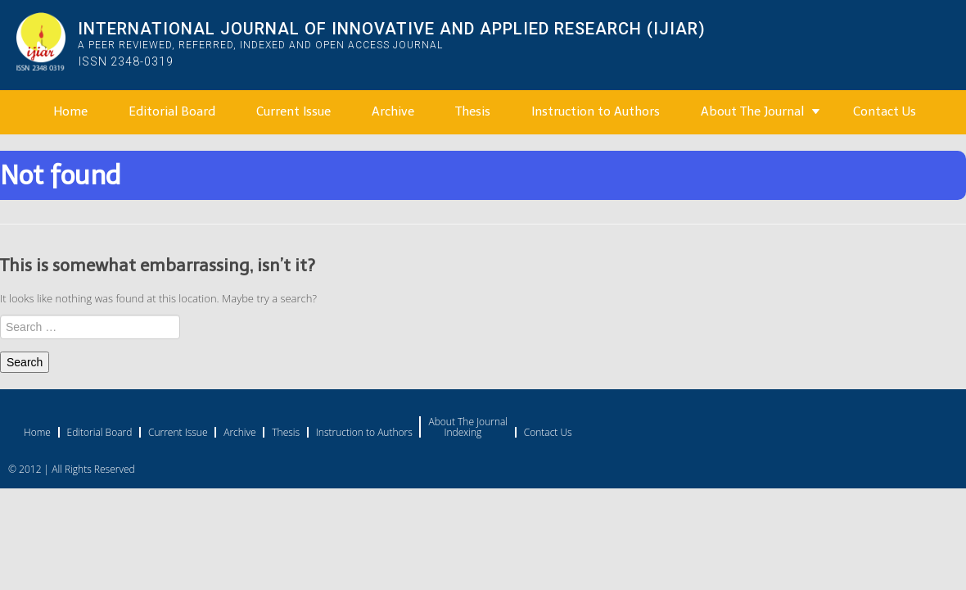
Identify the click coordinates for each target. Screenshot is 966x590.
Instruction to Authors (595, 111)
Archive (393, 111)
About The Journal (752, 111)
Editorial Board (172, 111)
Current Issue (293, 111)
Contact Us (884, 111)
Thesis (472, 111)
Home (70, 111)
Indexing (462, 433)
